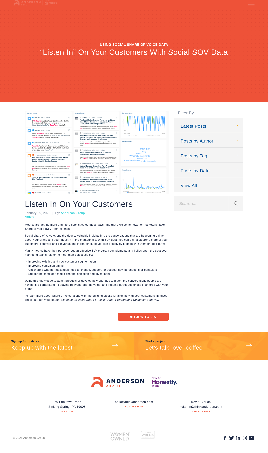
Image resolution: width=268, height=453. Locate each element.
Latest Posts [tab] (210, 126)
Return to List (143, 317)
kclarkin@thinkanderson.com (201, 406)
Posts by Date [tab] (210, 170)
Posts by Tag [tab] (210, 155)
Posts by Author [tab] (210, 141)
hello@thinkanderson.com (134, 402)
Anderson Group (73, 213)
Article (29, 216)
